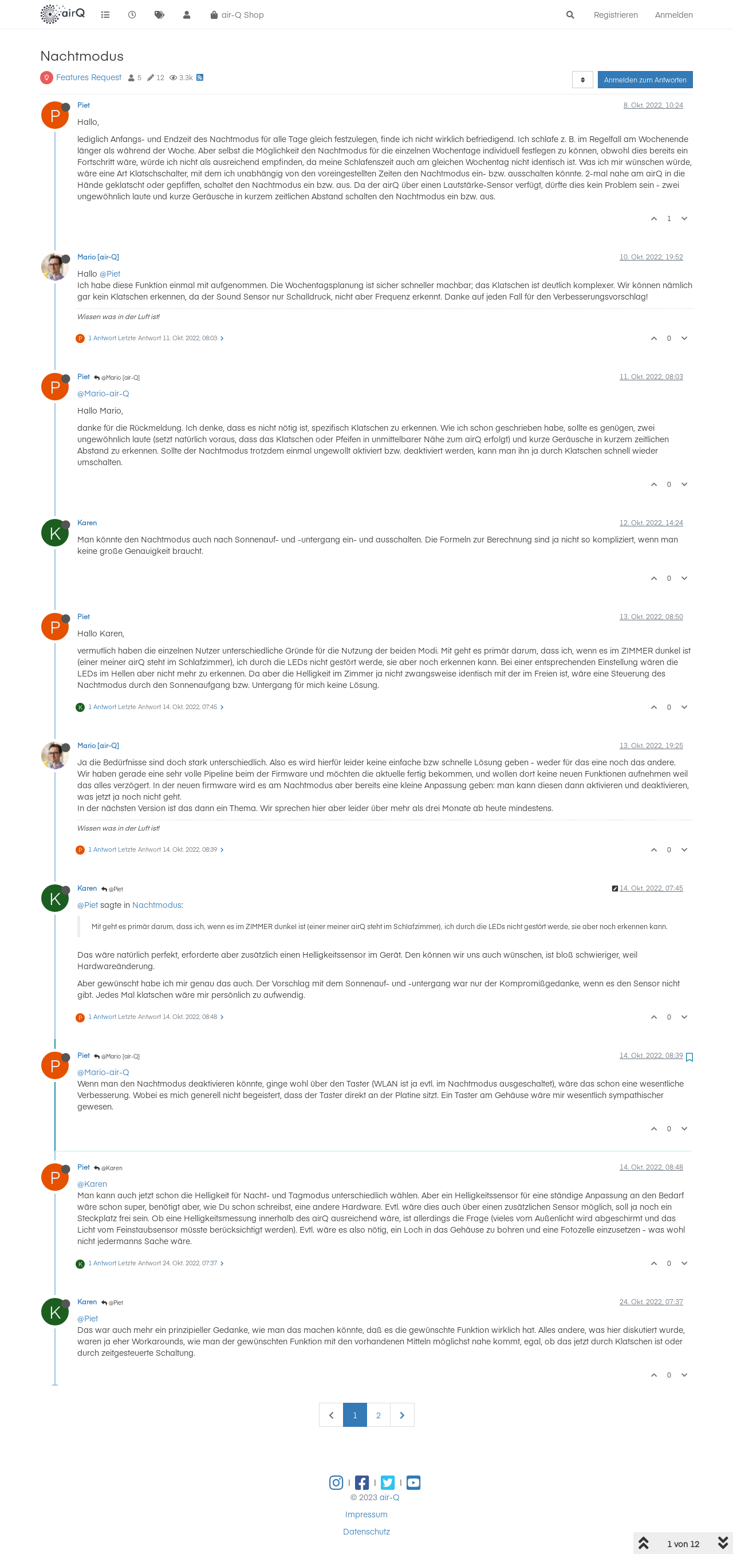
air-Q (390, 1496)
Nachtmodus (157, 904)
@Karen (108, 1168)
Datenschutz (366, 1531)
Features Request (88, 76)
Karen (87, 522)
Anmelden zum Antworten (645, 79)
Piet (83, 104)
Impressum (366, 1514)
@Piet (110, 273)
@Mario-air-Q (103, 393)
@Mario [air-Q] (117, 377)
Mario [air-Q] (98, 256)
